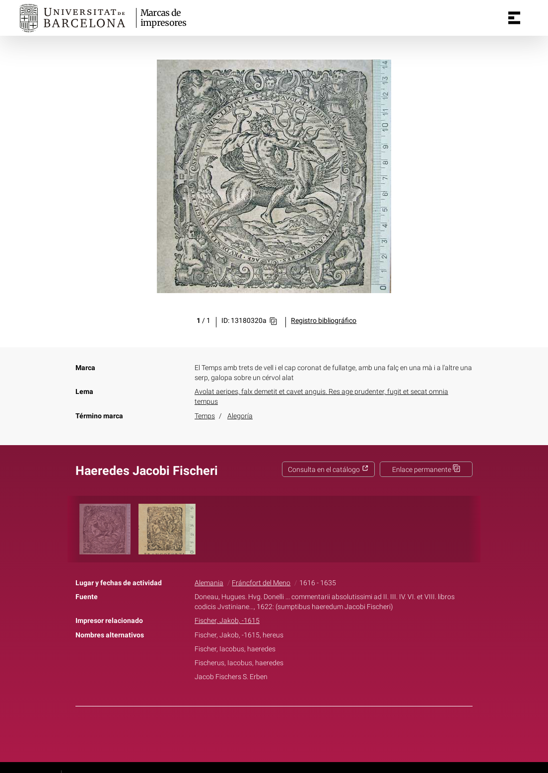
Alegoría (240, 416)
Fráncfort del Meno (261, 583)
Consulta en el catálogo (328, 469)
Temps (205, 416)
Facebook (246, 732)
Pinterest (291, 732)
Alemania (209, 583)
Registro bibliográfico (323, 320)
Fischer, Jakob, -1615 (227, 621)
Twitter (268, 732)
